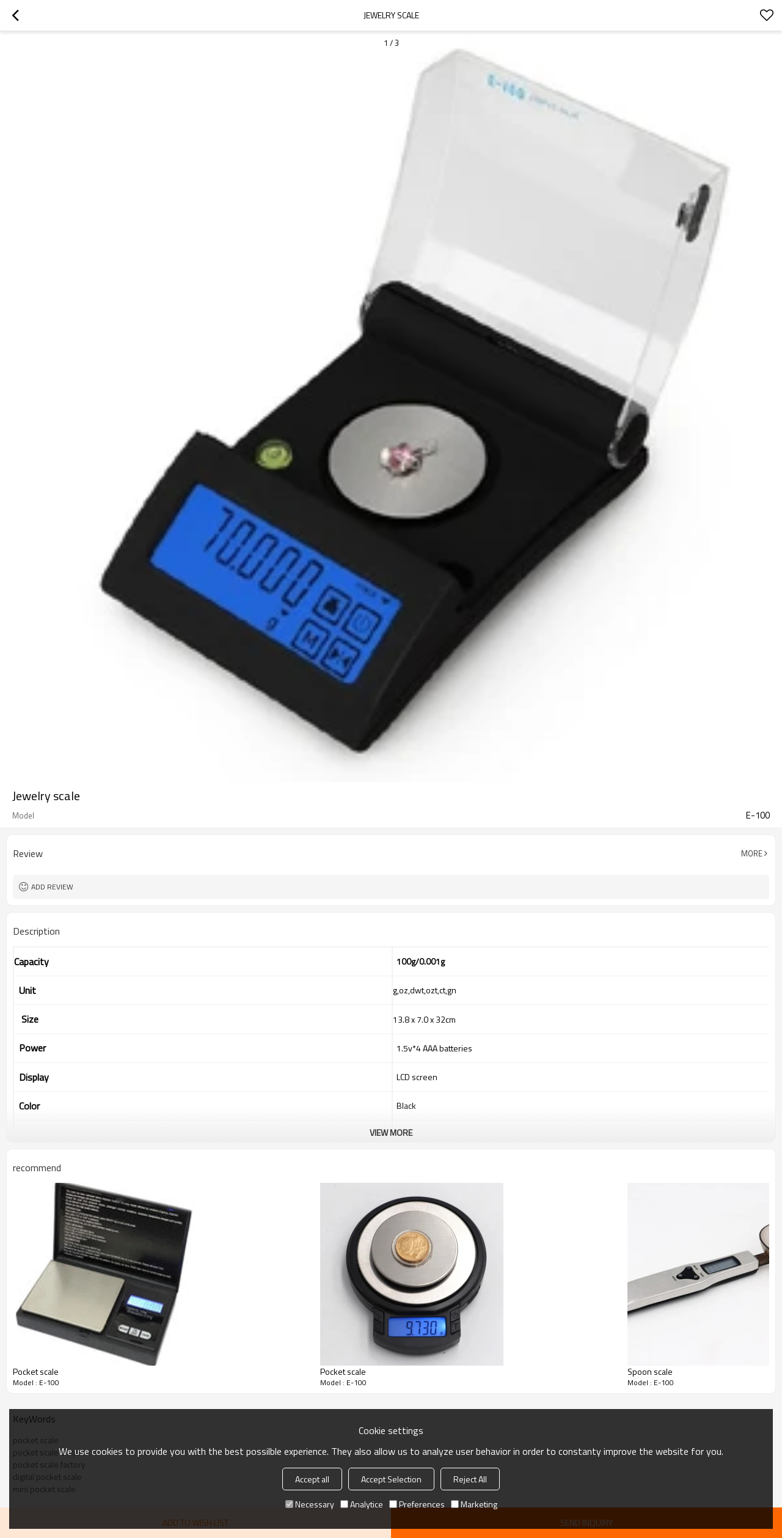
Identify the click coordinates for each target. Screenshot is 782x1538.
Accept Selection (391, 1479)
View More (391, 1132)
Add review (52, 886)
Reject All (470, 1479)
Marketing (474, 1504)
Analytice (361, 1504)
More (751, 853)
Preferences (417, 1504)
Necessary (309, 1504)
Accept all (312, 1479)
